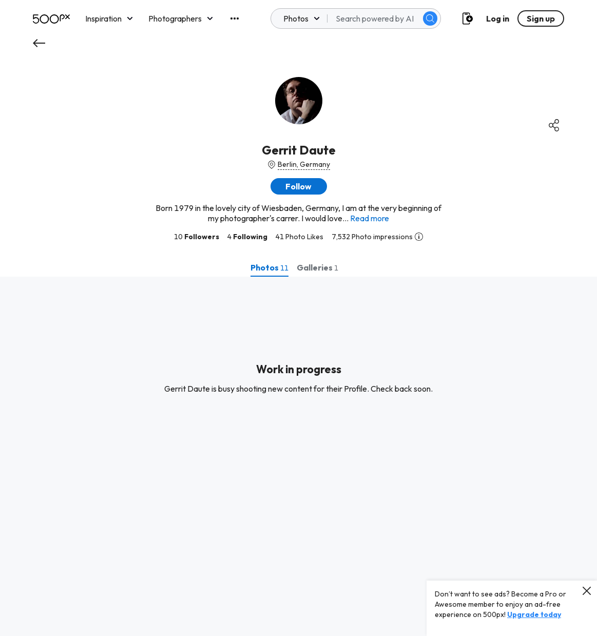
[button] (299, 186)
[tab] (269, 267)
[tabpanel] (298, 456)
